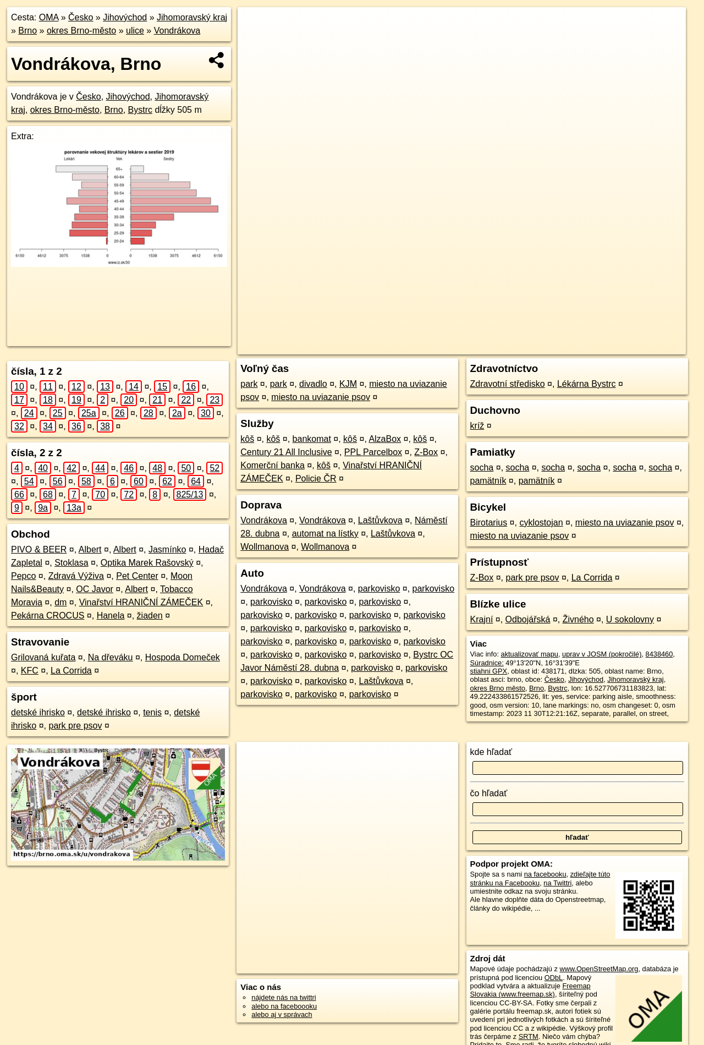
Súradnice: (487, 663)
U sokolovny (630, 619)
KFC (29, 670)
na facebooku (545, 874)
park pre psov (75, 725)
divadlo (313, 384)
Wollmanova (264, 546)
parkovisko (379, 588)
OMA (49, 17)
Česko (80, 17)
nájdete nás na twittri (283, 997)
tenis (152, 712)
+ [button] (256, 26)
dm (60, 602)
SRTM (528, 1036)
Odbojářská (528, 619)
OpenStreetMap (492, 346)
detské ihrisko (38, 712)
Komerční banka (272, 465)
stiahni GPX (489, 671)
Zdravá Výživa (76, 576)
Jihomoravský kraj (192, 17)
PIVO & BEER (39, 549)
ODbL (553, 977)
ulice (135, 30)
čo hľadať (489, 793)
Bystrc (140, 109)
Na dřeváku (110, 657)
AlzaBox (385, 439)
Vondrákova (177, 30)
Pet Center (137, 576)
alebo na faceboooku (284, 1006)
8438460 (659, 654)
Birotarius (489, 522)
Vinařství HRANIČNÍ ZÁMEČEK (141, 602)
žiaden (150, 615)
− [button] (256, 43)
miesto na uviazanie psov (320, 397)
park (248, 384)
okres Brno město (497, 688)
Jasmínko (167, 549)
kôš (247, 439)
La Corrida (71, 670)
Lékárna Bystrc (586, 384)
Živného (578, 619)
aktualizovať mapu (529, 654)
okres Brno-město (81, 30)
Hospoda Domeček (182, 657)
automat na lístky (325, 533)
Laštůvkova (380, 520)
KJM (348, 384)
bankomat (312, 439)
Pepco (23, 576)
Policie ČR (316, 478)
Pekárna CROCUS (47, 615)
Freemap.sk (549, 346)
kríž (477, 425)
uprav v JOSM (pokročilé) (601, 654)
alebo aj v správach (281, 1014)
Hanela (111, 615)
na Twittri (557, 883)
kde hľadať (491, 752)
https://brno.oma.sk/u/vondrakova (634, 346)
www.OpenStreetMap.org (598, 969)
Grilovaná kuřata (43, 657)
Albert (90, 549)
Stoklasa (71, 562)
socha (482, 467)
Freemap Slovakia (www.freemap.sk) (530, 990)
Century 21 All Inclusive (286, 452)
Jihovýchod (125, 17)
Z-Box (426, 452)
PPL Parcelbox (373, 452)
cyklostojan (541, 522)
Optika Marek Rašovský (147, 562)
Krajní (481, 619)
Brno (27, 30)
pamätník (488, 480)
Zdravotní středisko (507, 384)
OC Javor (94, 589)
